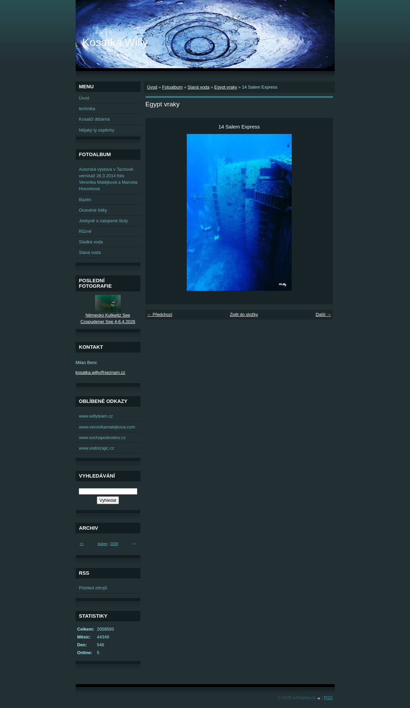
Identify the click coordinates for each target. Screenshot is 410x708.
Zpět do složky (244, 314)
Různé (85, 231)
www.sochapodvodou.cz (102, 437)
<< (82, 544)
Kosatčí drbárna (94, 119)
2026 (114, 544)
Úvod (152, 87)
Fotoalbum (172, 87)
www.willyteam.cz (96, 416)
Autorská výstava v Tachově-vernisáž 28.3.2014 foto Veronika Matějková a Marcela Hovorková (108, 179)
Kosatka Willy (115, 42)
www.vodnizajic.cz (96, 448)
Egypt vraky (225, 87)
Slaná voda (198, 87)
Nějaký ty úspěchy (97, 130)
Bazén (85, 199)
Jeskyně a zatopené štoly (103, 220)
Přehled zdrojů (93, 587)
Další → (323, 314)
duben (102, 544)
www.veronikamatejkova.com (107, 427)
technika (87, 108)
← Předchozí (159, 314)
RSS (328, 697)
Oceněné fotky (93, 210)
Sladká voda (91, 241)
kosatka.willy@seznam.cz (100, 372)
